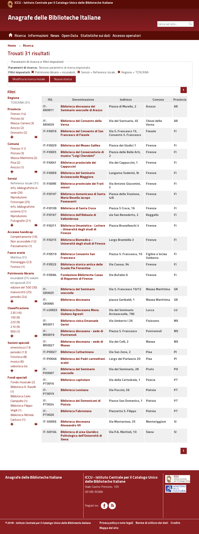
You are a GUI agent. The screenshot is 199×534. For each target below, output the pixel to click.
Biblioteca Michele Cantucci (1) (22, 417)
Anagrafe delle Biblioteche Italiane (54, 17)
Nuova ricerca (63, 79)
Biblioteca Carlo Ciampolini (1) (20, 398)
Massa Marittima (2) (23, 157)
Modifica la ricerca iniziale (28, 79)
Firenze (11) (18, 148)
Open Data (70, 35)
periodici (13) (18, 352)
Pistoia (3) (17, 153)
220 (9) (15, 322)
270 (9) (15, 326)
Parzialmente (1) (21, 246)
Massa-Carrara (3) (22, 123)
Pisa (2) (15, 162)
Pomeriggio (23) (20, 262)
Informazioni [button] (38, 35)
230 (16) (16, 312)
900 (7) (15, 331)
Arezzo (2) (17, 127)
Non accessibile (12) (23, 241)
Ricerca (28, 45)
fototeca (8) (18, 356)
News (55, 35)
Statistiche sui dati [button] (95, 35)
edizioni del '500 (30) (23, 287)
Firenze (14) (18, 113)
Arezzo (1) (17, 167)
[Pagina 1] (183, 90)
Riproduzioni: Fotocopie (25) (20, 199)
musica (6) (17, 361)
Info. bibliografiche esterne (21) (22, 209)
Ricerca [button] (20, 35)
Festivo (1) (17, 266)
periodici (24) (18, 296)
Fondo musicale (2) (22, 382)
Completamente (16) (23, 236)
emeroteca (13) (20, 347)
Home (12, 45)
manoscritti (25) (20, 292)
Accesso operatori (127, 35)
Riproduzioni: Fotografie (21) (20, 218)
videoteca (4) (18, 366)
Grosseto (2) (18, 132)
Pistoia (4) (17, 118)
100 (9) (15, 317)
